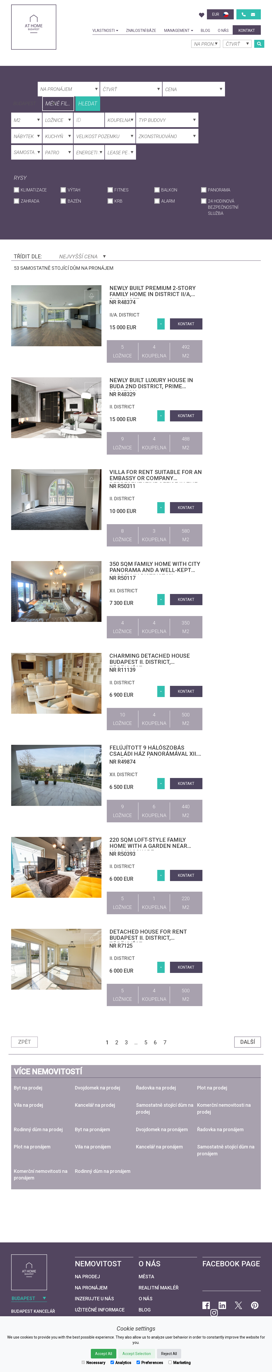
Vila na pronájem (93, 1146)
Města (146, 1276)
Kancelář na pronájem (159, 1146)
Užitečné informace (100, 1310)
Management (178, 30)
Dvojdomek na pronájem (162, 1129)
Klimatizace (34, 190)
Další (247, 1042)
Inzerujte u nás (94, 1298)
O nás (223, 30)
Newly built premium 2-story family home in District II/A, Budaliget (152, 294)
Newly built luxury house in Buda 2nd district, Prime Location (151, 386)
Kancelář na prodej (95, 1105)
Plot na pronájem (32, 1146)
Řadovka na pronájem (220, 1129)
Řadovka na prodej (156, 1088)
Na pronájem (91, 1287)
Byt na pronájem (92, 1129)
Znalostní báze (141, 30)
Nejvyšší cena (82, 256)
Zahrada (30, 201)
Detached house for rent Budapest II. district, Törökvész (148, 938)
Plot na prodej (212, 1088)
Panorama (219, 190)
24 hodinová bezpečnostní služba (223, 207)
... (136, 1042)
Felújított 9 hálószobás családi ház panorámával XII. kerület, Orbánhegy (153, 754)
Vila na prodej (28, 1105)
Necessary (93, 1363)
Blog (205, 30)
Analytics (120, 1363)
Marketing (179, 1363)
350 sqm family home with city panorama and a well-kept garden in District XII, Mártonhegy (154, 573)
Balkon (169, 190)
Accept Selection (136, 1354)
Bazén (74, 201)
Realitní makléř (158, 1287)
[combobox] (33, 103)
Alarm (168, 201)
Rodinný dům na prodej (38, 1129)
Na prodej (87, 1276)
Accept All (103, 1354)
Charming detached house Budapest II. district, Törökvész (149, 662)
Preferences (150, 1363)
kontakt (247, 30)
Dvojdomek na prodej (97, 1088)
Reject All (169, 1354)
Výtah (74, 190)
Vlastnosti (105, 30)
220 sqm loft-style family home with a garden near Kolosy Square (148, 846)
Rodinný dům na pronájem (102, 1171)
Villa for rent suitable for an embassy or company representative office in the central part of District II (155, 481)
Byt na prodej (28, 1088)
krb (118, 201)
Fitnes (121, 190)
